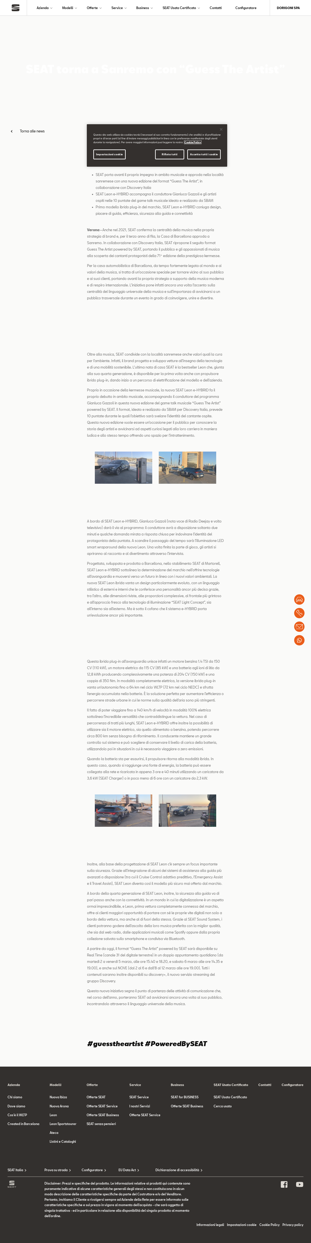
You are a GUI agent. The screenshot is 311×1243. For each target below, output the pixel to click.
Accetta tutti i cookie (204, 154)
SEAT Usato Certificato (179, 8)
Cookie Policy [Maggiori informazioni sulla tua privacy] (192, 142)
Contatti (216, 8)
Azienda (43, 8)
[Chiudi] (221, 129)
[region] (157, 145)
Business (142, 8)
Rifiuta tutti (169, 154)
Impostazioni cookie (109, 154)
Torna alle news (32, 131)
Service (117, 8)
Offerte (92, 8)
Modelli (67, 8)
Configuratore (246, 8)
